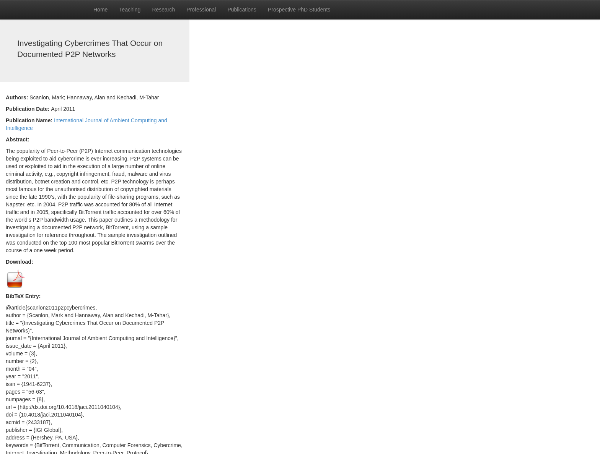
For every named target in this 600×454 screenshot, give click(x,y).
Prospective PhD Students (299, 9)
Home (100, 9)
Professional (201, 9)
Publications (241, 9)
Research (163, 9)
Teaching (129, 9)
